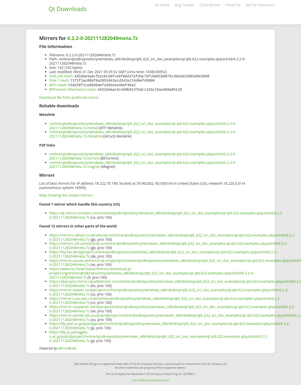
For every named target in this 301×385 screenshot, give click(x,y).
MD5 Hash (57, 84)
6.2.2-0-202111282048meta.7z (102, 38)
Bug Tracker (184, 5)
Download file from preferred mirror (69, 96)
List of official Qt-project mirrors (150, 379)
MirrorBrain (67, 347)
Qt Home (162, 5)
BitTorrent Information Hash (72, 88)
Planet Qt (233, 5)
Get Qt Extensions (260, 5)
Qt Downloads (67, 9)
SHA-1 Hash (58, 80)
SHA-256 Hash (60, 76)
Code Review (209, 5)
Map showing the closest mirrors (66, 194)
